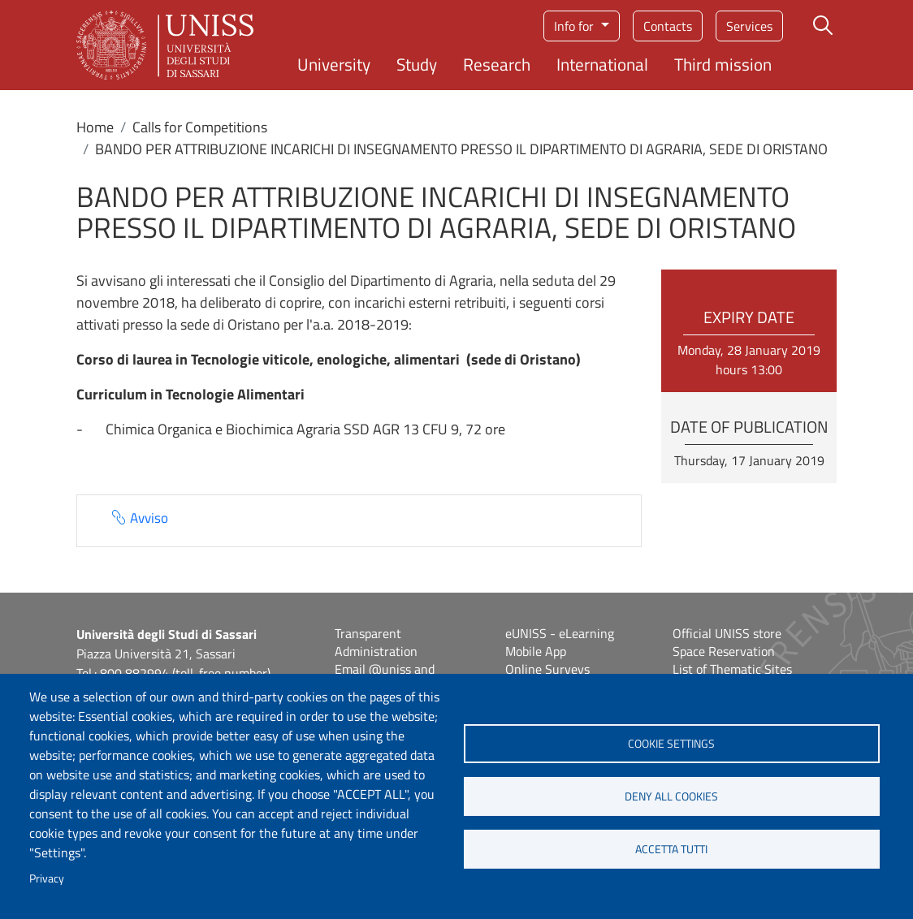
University (333, 64)
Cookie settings (671, 744)
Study (416, 64)
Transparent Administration (376, 642)
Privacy (46, 878)
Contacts (667, 26)
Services (749, 26)
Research (496, 64)
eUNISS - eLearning (559, 633)
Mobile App (535, 651)
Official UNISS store (727, 633)
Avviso (149, 518)
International (602, 64)
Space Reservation (724, 651)
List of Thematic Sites (732, 669)
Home (95, 127)
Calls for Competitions (199, 127)
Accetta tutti (671, 849)
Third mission (723, 64)
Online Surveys (547, 669)
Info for (575, 26)
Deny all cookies (671, 796)
